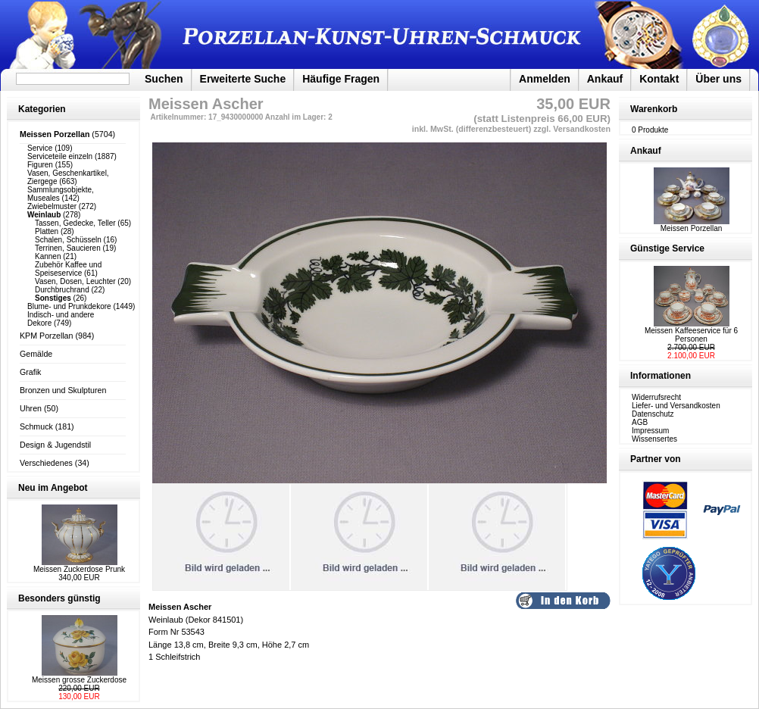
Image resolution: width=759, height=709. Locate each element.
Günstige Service (667, 248)
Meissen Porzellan (691, 225)
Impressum (650, 430)
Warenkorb (653, 109)
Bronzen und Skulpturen (63, 390)
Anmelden (544, 79)
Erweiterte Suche (243, 79)
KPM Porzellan (46, 335)
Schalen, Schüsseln (68, 240)
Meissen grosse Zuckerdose (79, 680)
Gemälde (36, 353)
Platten (46, 231)
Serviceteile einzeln (59, 156)
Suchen (164, 79)
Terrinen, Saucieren (68, 248)
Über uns (718, 79)
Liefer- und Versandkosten (676, 405)
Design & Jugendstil (55, 444)
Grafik (30, 371)
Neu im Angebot (53, 488)
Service (39, 148)
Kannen (48, 256)
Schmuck (36, 426)
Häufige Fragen (341, 79)
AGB (640, 422)
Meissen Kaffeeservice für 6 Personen (691, 334)
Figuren (40, 165)
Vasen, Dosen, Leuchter (75, 281)
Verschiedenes (46, 462)
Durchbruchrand (62, 290)
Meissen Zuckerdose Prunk (79, 569)
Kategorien (42, 109)
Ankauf (605, 79)
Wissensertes (654, 439)
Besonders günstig (59, 598)
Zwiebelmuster (52, 206)
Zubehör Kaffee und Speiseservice (68, 269)
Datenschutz (653, 414)
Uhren (31, 408)
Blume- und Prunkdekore (69, 306)
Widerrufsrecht (656, 397)
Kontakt (659, 79)
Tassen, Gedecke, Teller (75, 223)
